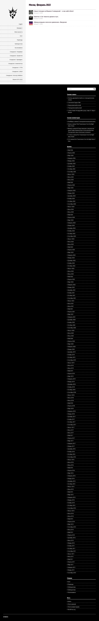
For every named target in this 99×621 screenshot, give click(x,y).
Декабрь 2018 (71, 384)
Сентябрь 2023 (72, 236)
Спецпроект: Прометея (16, 55)
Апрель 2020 (71, 341)
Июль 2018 (71, 397)
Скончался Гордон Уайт (74, 102)
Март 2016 (70, 473)
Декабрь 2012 (71, 537)
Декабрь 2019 (71, 352)
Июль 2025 (71, 177)
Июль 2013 (71, 529)
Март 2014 (70, 524)
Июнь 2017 (71, 432)
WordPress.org (71, 609)
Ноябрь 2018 (71, 387)
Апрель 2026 (71, 153)
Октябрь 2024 (71, 201)
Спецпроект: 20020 (17, 71)
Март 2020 (70, 344)
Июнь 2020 (71, 336)
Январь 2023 (71, 257)
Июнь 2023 (71, 244)
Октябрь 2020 (71, 325)
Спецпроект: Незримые (16, 52)
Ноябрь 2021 (71, 292)
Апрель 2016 (71, 470)
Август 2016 (71, 459)
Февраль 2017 (71, 443)
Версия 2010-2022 (17, 79)
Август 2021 (71, 300)
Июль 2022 (71, 271)
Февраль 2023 (71, 255)
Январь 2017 (71, 446)
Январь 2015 (71, 500)
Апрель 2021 (71, 311)
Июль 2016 (71, 462)
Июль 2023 (71, 241)
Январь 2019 (71, 381)
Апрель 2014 (71, 521)
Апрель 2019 (71, 373)
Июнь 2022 (71, 274)
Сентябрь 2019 (72, 360)
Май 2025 (70, 182)
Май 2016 (70, 467)
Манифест (19, 28)
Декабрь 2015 (71, 481)
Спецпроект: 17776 (17, 67)
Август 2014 (71, 510)
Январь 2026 (71, 161)
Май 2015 (70, 492)
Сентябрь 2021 (72, 298)
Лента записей (72, 604)
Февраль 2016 (71, 475)
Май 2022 (70, 276)
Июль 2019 (71, 365)
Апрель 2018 (71, 405)
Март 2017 (70, 440)
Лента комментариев (73, 607)
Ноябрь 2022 (71, 263)
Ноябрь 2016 (71, 451)
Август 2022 (71, 268)
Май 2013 (70, 532)
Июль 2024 (71, 209)
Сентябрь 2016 (72, 457)
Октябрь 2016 (71, 454)
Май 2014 (70, 519)
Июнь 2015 (71, 489)
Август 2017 (71, 427)
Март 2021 (70, 314)
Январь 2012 (71, 543)
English (20, 24)
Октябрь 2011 (71, 548)
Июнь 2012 (71, 540)
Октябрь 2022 (71, 266)
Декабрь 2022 (71, 260)
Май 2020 (70, 338)
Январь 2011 (71, 570)
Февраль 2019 (71, 379)
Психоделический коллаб (75, 108)
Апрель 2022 (71, 279)
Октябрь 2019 (71, 357)
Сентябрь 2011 (72, 551)
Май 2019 (70, 370)
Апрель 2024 (71, 217)
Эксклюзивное (18, 47)
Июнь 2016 (71, 465)
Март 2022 (70, 282)
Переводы (19, 40)
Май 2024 (70, 214)
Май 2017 (70, 435)
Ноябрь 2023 (71, 231)
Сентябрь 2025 (72, 171)
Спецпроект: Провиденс (15, 59)
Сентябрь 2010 (72, 572)
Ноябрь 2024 (71, 198)
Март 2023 (70, 252)
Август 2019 (71, 362)
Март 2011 (70, 564)
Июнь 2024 (71, 212)
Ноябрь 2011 (71, 545)
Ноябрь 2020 (71, 322)
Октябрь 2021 (71, 295)
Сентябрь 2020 (72, 327)
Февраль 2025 (71, 190)
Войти (69, 601)
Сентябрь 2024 (72, 204)
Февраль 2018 (71, 411)
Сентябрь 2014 (72, 508)
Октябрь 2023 (71, 233)
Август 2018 (71, 395)
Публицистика (18, 44)
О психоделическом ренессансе (86, 121)
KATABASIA (5, 616)
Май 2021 (70, 309)
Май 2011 (70, 559)
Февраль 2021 (71, 317)
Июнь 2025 (71, 179)
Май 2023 (70, 247)
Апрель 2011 (71, 562)
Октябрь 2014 (71, 505)
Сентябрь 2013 (72, 527)
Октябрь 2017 (71, 422)
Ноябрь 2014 (71, 502)
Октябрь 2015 (71, 484)
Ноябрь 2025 (71, 166)
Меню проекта (18, 32)
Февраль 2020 (71, 346)
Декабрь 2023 (71, 228)
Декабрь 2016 (71, 449)
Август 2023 (71, 239)
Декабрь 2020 (71, 319)
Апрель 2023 (71, 249)
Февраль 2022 (71, 284)
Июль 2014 (71, 513)
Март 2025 (70, 187)
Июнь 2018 (71, 400)
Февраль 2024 (71, 222)
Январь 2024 (71, 225)
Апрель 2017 (71, 438)
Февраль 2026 (71, 158)
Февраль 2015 (71, 497)
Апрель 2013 (71, 535)
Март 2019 (70, 376)
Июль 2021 (71, 303)
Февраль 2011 (71, 567)
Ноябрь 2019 (71, 354)
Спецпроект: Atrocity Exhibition (14, 75)
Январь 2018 (71, 414)
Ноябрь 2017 (71, 419)
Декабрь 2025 (71, 163)
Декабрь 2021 (71, 290)
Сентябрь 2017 (72, 424)
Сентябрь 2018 (72, 392)
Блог (21, 36)
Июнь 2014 (71, 516)
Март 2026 (70, 155)
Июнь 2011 (71, 556)
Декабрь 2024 (71, 196)
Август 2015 (71, 486)
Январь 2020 (71, 349)
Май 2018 (70, 403)
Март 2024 (70, 220)
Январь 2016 (71, 478)
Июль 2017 (71, 430)
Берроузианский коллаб (74, 105)
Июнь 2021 (71, 306)
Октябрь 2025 (71, 169)
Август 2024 (71, 206)
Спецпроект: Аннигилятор (15, 63)
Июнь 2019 (71, 368)
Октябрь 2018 (71, 389)
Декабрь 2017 (71, 416)
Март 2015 (70, 494)
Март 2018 (70, 408)
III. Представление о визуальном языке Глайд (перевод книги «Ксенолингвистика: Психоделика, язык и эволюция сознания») (81, 130)
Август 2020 (71, 330)
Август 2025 (71, 174)
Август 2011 (71, 554)
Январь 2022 (71, 287)
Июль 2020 (71, 333)
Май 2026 (70, 150)
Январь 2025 (71, 193)
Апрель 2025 (71, 185)
